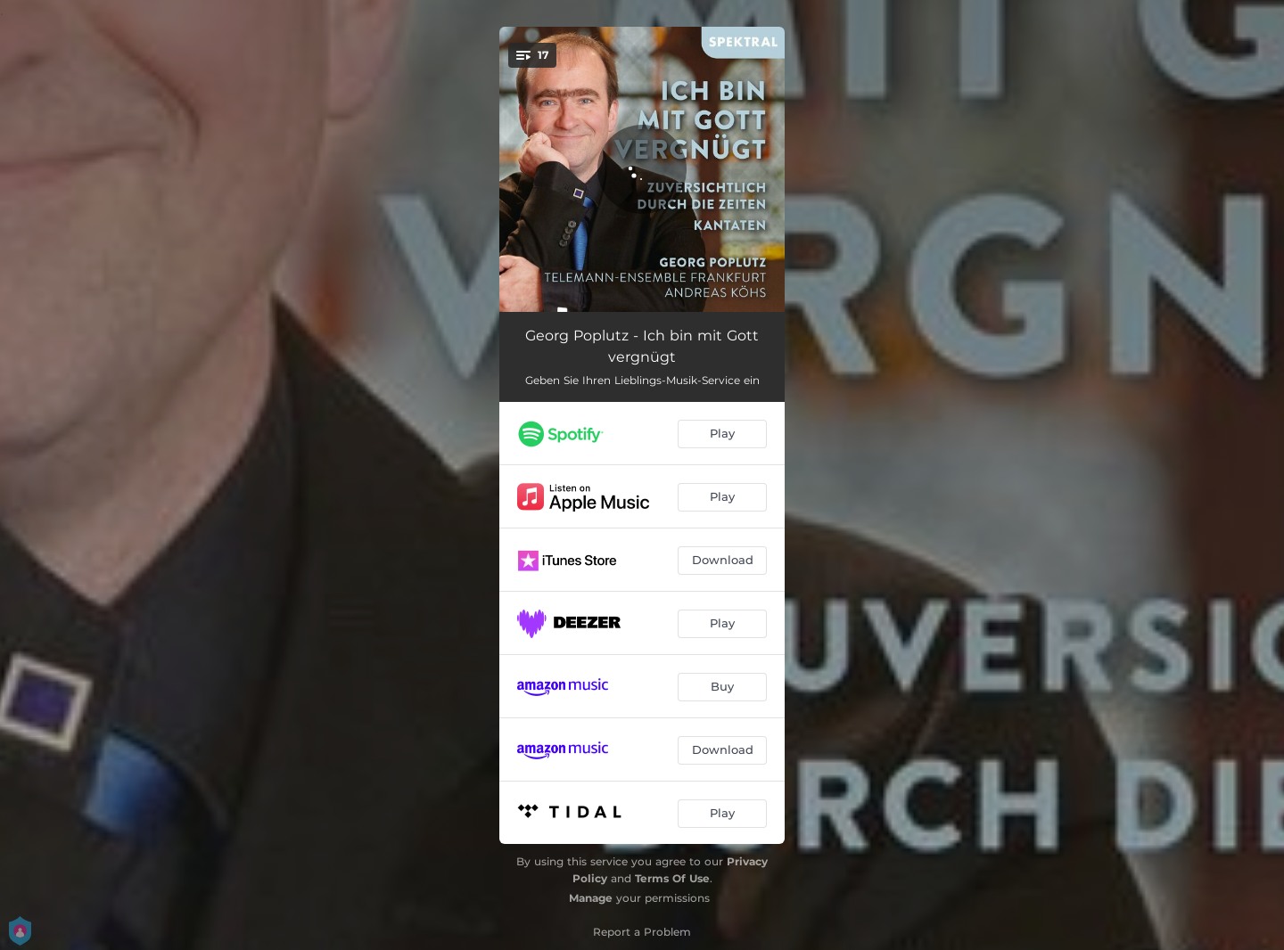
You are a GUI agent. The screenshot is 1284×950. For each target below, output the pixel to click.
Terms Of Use (672, 878)
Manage (591, 898)
